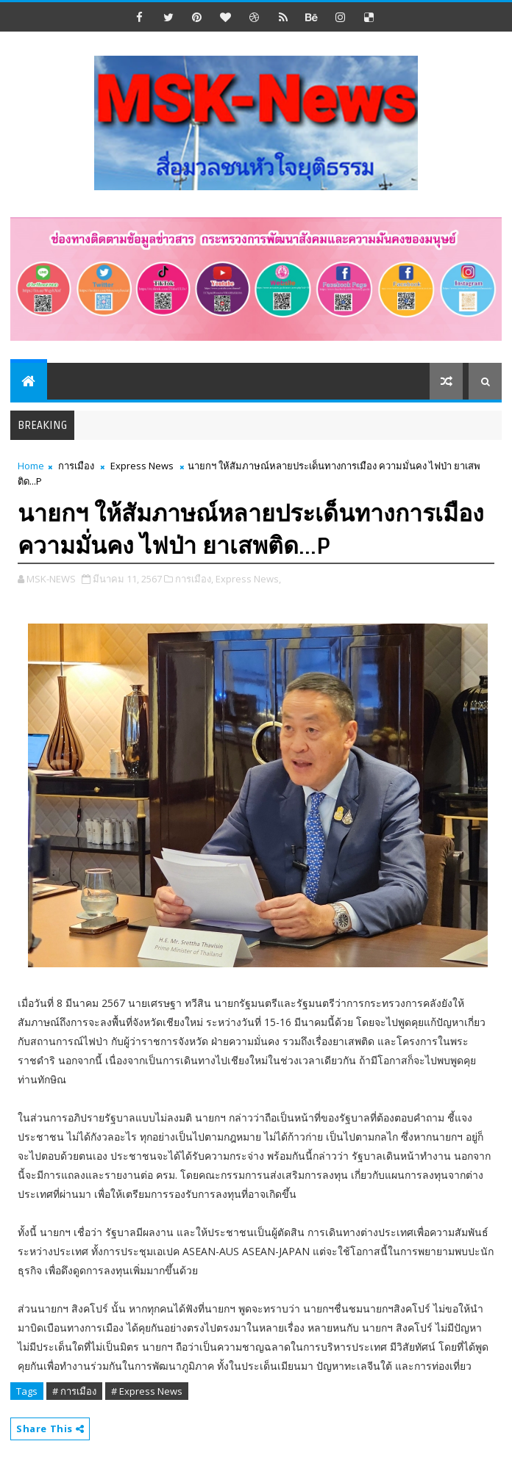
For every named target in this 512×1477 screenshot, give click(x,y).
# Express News (146, 1391)
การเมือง (76, 465)
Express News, (248, 578)
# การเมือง (74, 1391)
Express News (142, 465)
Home (31, 465)
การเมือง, (194, 578)
